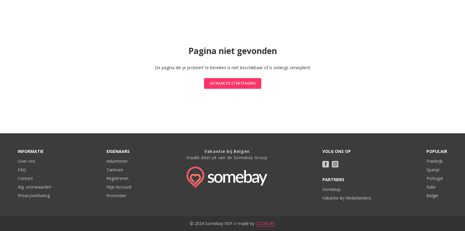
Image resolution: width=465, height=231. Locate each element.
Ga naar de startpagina (233, 83)
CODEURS (265, 223)
